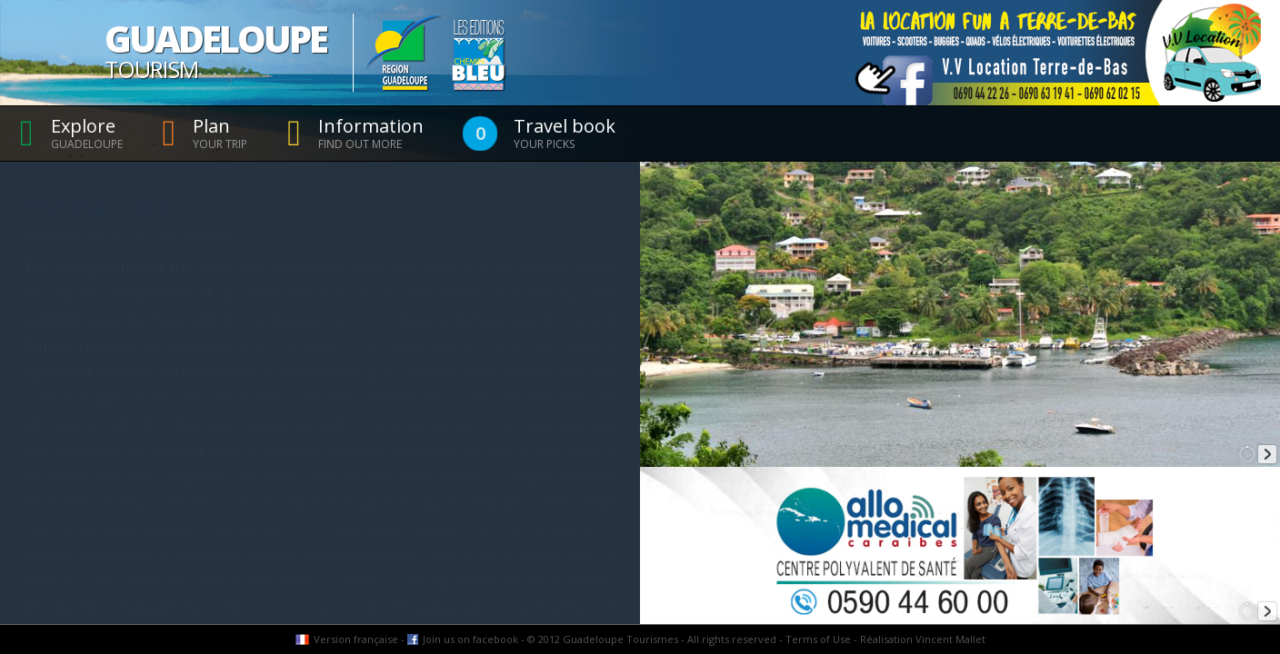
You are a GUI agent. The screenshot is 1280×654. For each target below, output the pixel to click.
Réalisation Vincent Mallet (922, 639)
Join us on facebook (470, 639)
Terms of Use (818, 639)
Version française (356, 639)
